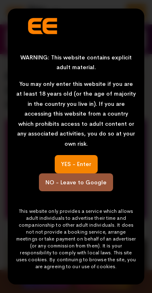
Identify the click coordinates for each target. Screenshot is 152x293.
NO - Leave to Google (76, 182)
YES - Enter (76, 164)
